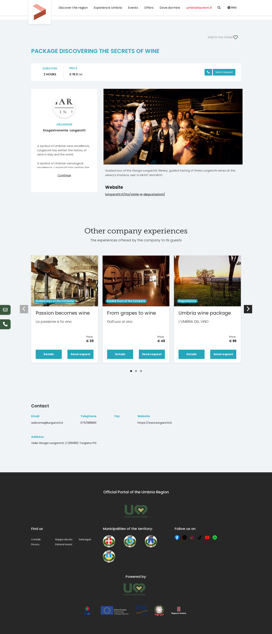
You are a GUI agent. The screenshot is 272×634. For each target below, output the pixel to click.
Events (133, 7)
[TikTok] (199, 537)
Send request (224, 72)
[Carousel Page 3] (141, 371)
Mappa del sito (63, 539)
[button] (232, 7)
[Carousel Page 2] (136, 371)
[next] (248, 309)
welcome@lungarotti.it (47, 423)
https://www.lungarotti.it (155, 423)
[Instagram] (192, 537)
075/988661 (88, 423)
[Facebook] (177, 537)
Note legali (85, 539)
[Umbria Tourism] (134, 589)
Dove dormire (170, 7)
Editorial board (63, 544)
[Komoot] (214, 537)
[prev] (24, 309)
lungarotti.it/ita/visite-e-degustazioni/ (135, 194)
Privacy (35, 544)
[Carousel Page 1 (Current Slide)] (131, 371)
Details (49, 354)
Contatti (36, 539)
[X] (184, 537)
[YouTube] (207, 537)
